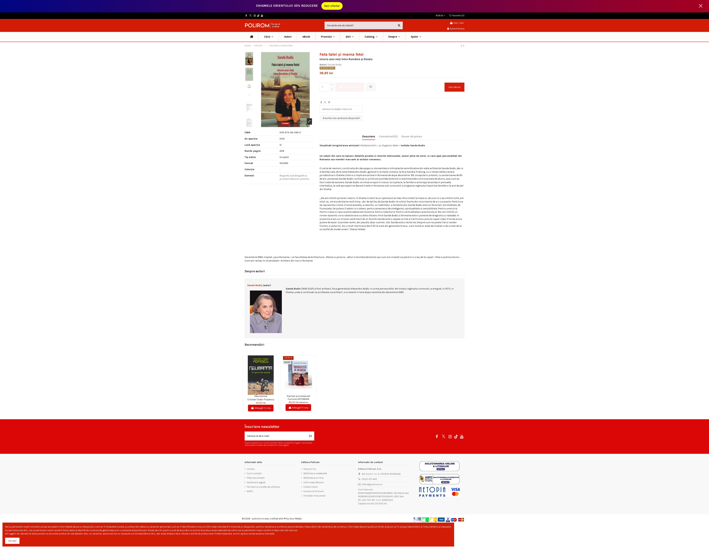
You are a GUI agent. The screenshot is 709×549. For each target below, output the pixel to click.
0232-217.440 (369, 479)
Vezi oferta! (332, 6)
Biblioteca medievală (315, 473)
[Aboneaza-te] (310, 436)
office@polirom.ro (372, 484)
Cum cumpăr (254, 473)
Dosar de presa (411, 136)
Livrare (251, 468)
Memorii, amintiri (299, 178)
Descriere (368, 136)
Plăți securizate (255, 477)
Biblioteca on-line (313, 477)
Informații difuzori (313, 482)
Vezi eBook (454, 87)
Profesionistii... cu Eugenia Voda (379, 145)
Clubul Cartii (310, 486)
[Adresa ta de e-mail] (276, 436)
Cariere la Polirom (313, 491)
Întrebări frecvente (314, 495)
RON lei (440, 15)
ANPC (250, 491)
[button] (328, 37)
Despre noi (309, 468)
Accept (12, 540)
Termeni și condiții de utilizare (263, 486)
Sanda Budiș (335, 64)
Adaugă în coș (349, 87)
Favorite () (456, 15)
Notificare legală (256, 482)
